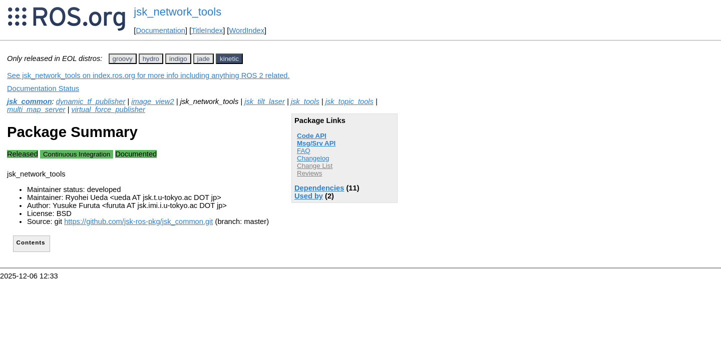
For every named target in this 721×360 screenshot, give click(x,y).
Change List (314, 166)
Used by (308, 196)
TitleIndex (207, 30)
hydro (151, 58)
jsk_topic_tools (349, 102)
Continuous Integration (76, 154)
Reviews (309, 173)
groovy (123, 58)
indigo (178, 58)
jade (203, 58)
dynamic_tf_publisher (91, 102)
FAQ (303, 150)
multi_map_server (36, 110)
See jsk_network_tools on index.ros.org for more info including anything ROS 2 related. (148, 76)
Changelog (313, 158)
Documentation (160, 30)
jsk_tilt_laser (264, 102)
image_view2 (152, 102)
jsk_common (29, 102)
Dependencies (319, 188)
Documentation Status (43, 88)
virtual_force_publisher (108, 110)
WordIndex (246, 30)
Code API (311, 136)
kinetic (229, 58)
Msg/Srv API (316, 143)
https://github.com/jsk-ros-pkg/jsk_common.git (138, 222)
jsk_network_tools (177, 12)
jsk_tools (305, 102)
